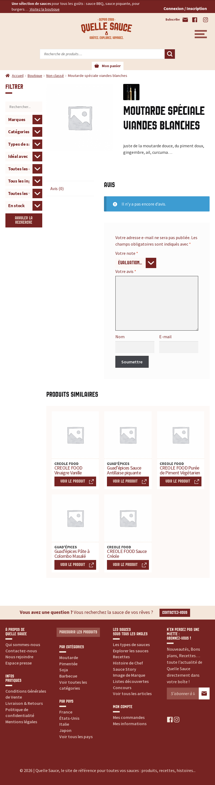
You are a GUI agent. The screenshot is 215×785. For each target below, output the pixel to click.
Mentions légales (21, 721)
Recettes (121, 656)
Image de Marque (129, 675)
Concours (122, 687)
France (65, 712)
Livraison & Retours (24, 703)
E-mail (165, 336)
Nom (120, 336)
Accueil (18, 75)
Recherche (169, 54)
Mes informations (129, 723)
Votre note (126, 253)
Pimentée (68, 663)
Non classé (55, 75)
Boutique (35, 75)
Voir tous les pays (76, 736)
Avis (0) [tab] (57, 188)
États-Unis (69, 718)
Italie (64, 724)
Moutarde (68, 657)
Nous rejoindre (19, 656)
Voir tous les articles (132, 693)
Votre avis (125, 271)
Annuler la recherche (23, 220)
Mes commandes (129, 717)
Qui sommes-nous (22, 644)
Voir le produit (72, 481)
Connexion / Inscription (185, 8)
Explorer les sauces (130, 650)
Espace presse (18, 663)
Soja (63, 669)
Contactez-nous (174, 613)
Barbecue (68, 676)
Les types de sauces (131, 644)
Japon (65, 730)
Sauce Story (124, 669)
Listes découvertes (131, 681)
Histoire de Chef (128, 663)
